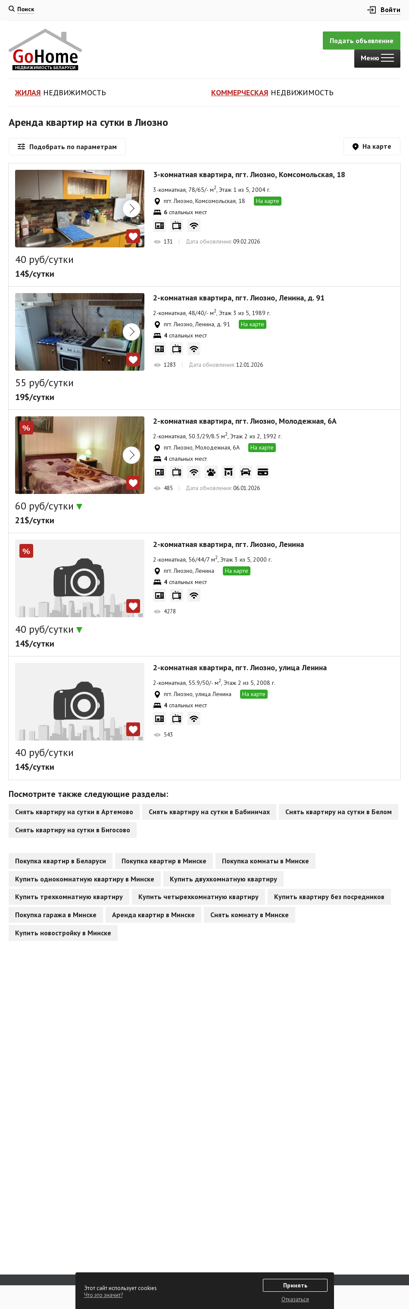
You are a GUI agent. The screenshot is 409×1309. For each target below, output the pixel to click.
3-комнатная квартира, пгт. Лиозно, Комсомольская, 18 (249, 174)
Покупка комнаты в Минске (265, 860)
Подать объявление (361, 40)
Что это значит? (103, 1295)
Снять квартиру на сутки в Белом (338, 811)
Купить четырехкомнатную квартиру (198, 896)
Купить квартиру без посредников (329, 896)
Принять (295, 1285)
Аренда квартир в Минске (153, 914)
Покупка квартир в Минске (164, 860)
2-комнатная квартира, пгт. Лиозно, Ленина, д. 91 (239, 298)
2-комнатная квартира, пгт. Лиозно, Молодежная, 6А (245, 421)
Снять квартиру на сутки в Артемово (74, 811)
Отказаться (295, 1299)
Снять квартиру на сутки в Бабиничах (209, 811)
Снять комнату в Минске (249, 914)
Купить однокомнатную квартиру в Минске (84, 879)
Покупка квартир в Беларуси (60, 860)
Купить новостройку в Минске (63, 932)
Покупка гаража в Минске (56, 914)
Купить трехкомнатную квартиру (69, 896)
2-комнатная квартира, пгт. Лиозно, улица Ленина (240, 667)
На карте (267, 201)
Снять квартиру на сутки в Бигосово (72, 829)
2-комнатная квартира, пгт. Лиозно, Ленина (228, 544)
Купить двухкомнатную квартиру (223, 879)
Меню (377, 57)
